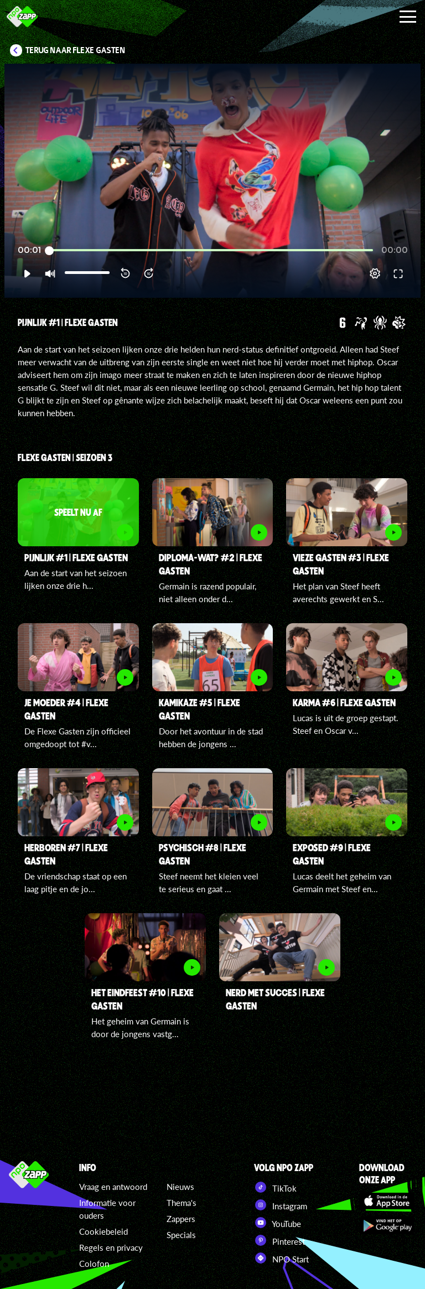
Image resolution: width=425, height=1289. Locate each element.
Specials (181, 1235)
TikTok (275, 1187)
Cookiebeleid (103, 1231)
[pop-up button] (375, 273)
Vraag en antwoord (113, 1187)
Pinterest (279, 1240)
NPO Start (281, 1258)
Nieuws (180, 1187)
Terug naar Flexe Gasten (75, 50)
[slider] (211, 250)
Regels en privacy (111, 1247)
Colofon (94, 1264)
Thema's (181, 1203)
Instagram (280, 1205)
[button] (27, 273)
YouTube (277, 1222)
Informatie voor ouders (107, 1209)
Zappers (181, 1219)
